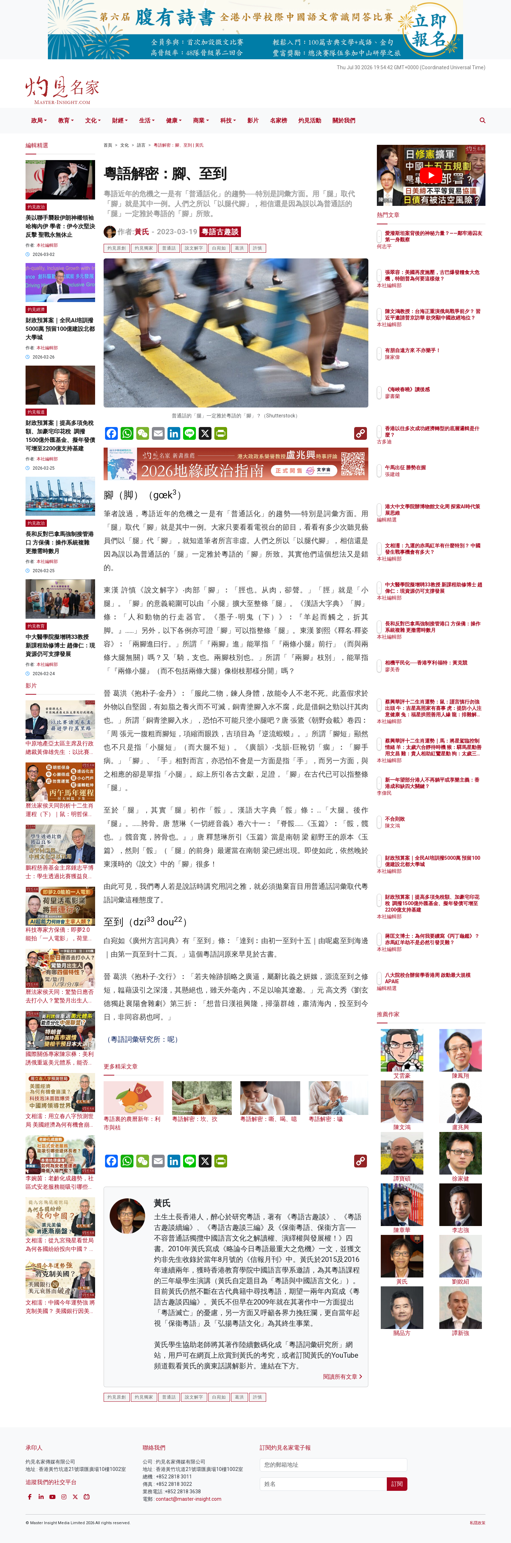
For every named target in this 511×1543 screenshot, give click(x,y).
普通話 (169, 248)
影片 (253, 120)
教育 (64, 120)
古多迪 (434, 441)
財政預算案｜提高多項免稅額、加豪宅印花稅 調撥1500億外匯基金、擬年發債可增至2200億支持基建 (455, 910)
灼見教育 (36, 626)
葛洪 (239, 248)
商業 (198, 120)
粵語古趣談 (220, 232)
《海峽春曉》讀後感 (449, 389)
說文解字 (194, 248)
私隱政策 (477, 1523)
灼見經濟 (36, 309)
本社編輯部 (47, 245)
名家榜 (278, 120)
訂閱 (397, 1484)
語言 (141, 145)
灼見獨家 (144, 248)
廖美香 (434, 676)
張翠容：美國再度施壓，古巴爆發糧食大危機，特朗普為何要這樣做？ (454, 278)
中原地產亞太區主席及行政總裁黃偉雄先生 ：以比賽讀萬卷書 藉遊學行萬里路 (60, 752)
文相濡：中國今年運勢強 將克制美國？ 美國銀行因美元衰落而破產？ (60, 1311)
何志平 (434, 253)
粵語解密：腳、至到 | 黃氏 (179, 145)
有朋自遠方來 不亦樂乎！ (454, 350)
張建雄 (434, 474)
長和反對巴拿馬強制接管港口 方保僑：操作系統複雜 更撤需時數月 (60, 542)
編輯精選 (436, 519)
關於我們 (344, 120)
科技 (226, 120)
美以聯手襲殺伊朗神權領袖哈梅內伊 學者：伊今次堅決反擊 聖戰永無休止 (60, 226)
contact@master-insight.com (188, 1499)
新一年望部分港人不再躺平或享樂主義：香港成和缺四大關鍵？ (454, 786)
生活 (144, 120)
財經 (117, 120)
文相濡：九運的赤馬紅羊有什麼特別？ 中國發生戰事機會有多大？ (454, 552)
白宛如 (219, 248)
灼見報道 (36, 412)
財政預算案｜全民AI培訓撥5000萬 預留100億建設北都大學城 (60, 329)
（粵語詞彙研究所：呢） (143, 1039)
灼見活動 (309, 120)
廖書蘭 (434, 396)
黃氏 (141, 232)
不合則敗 (436, 819)
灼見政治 (36, 206)
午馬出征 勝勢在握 (447, 467)
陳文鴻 (434, 825)
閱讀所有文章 (342, 1376)
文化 (91, 120)
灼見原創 (117, 248)
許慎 (257, 248)
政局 (37, 120)
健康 (171, 120)
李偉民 (434, 799)
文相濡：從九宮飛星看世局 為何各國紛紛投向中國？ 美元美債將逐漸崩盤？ (60, 1249)
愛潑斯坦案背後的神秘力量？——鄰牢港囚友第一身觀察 (454, 239)
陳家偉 (434, 357)
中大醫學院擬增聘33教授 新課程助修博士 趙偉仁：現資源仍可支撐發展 (60, 645)
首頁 (108, 145)
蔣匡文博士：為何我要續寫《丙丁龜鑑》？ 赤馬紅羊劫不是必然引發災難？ (454, 942)
